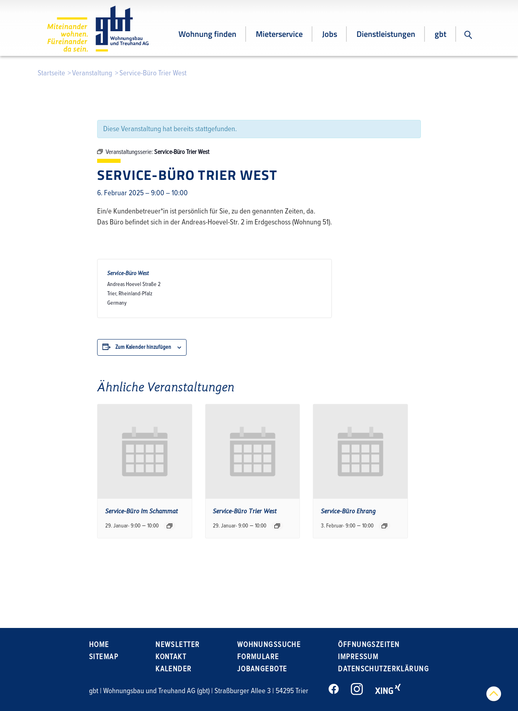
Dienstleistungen (386, 34)
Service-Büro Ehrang (348, 511)
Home (99, 644)
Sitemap (103, 657)
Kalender (173, 669)
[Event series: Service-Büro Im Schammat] (169, 525)
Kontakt (170, 657)
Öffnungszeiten (368, 644)
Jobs (329, 34)
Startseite (51, 73)
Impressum (358, 657)
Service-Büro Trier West (245, 511)
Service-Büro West (128, 273)
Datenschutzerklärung (383, 669)
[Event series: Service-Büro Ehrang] (384, 525)
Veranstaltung (92, 73)
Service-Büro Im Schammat (141, 511)
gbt (440, 34)
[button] (468, 35)
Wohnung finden (207, 34)
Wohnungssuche (269, 644)
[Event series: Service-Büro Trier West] (277, 525)
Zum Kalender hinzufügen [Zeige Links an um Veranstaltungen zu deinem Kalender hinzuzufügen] (143, 347)
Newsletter (177, 644)
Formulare (258, 657)
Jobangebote (262, 669)
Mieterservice (279, 34)
